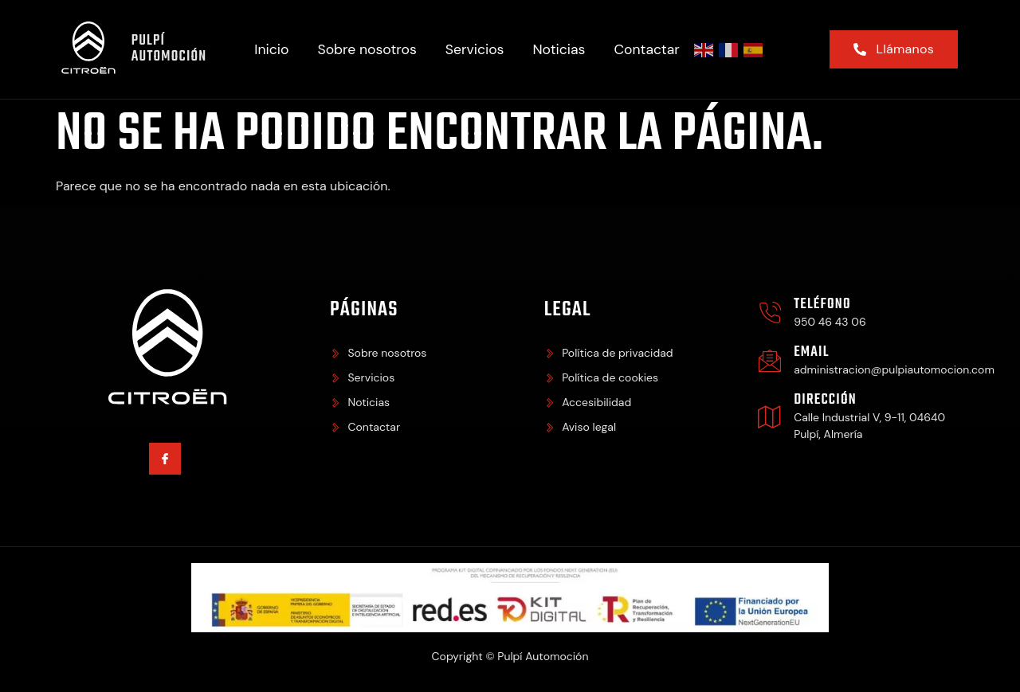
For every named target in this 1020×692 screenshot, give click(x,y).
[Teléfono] (770, 313)
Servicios (474, 49)
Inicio (271, 49)
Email (811, 352)
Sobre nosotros (366, 49)
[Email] (770, 361)
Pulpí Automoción (169, 48)
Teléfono (822, 304)
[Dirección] (770, 416)
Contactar (647, 49)
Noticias (559, 49)
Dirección (825, 400)
